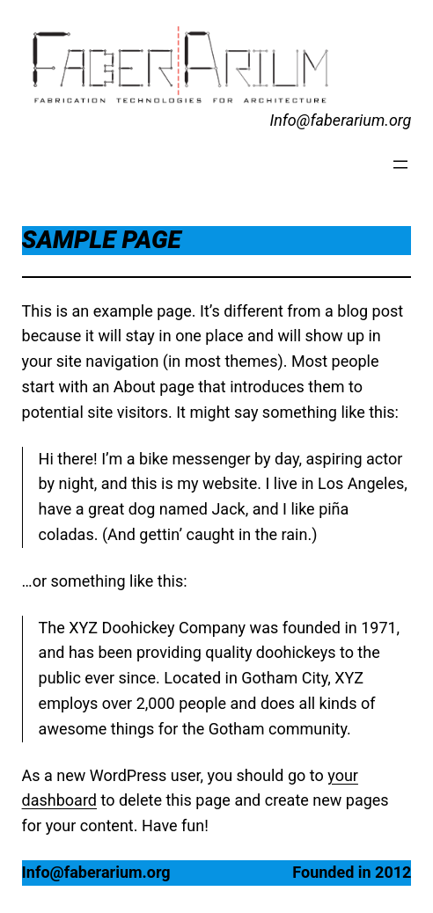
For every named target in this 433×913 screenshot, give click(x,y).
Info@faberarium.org (340, 120)
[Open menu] (400, 164)
